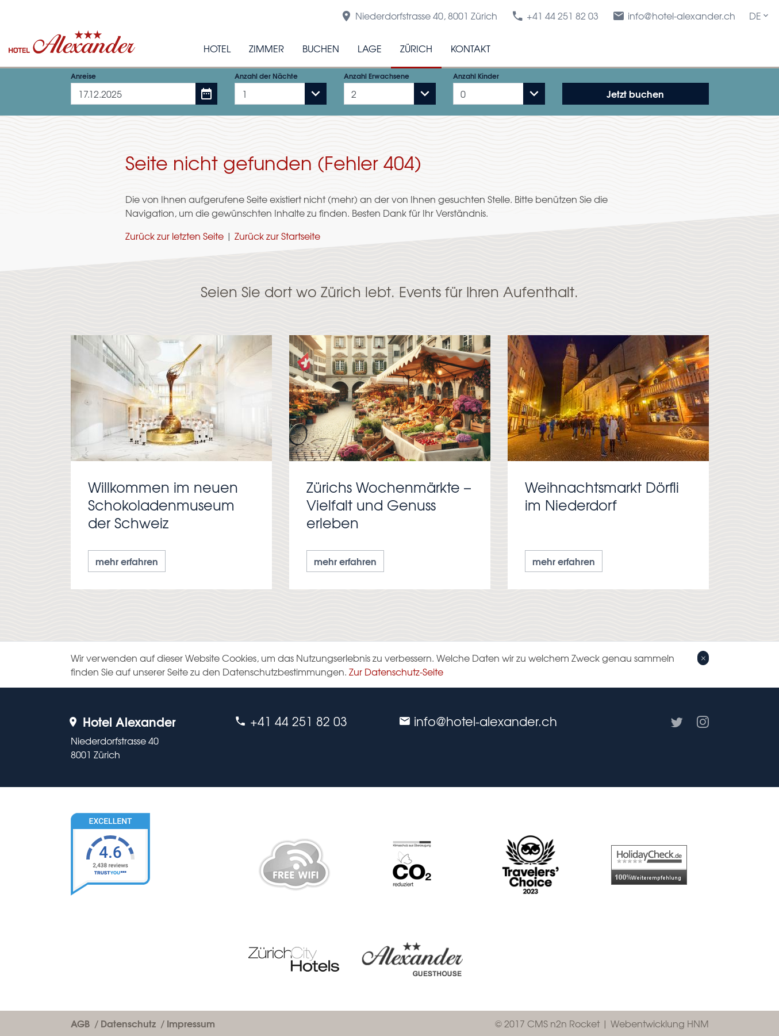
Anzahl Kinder (476, 75)
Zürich (416, 48)
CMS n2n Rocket (563, 1023)
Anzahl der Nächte (266, 75)
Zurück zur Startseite (277, 236)
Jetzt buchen (635, 93)
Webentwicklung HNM (660, 1023)
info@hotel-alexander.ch (673, 15)
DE (759, 15)
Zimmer (266, 48)
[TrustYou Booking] (144, 899)
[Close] (702, 658)
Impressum (191, 1023)
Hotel (217, 48)
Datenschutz (128, 1023)
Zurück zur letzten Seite (174, 236)
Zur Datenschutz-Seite (396, 671)
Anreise (83, 75)
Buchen (320, 48)
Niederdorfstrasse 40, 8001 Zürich (418, 15)
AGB (80, 1023)
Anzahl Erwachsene (376, 75)
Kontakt (470, 48)
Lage (370, 48)
